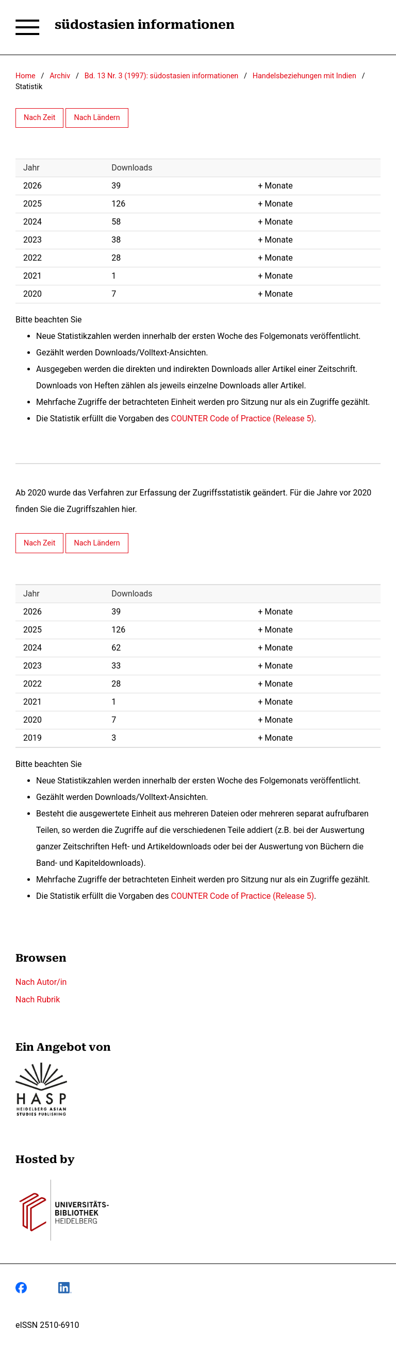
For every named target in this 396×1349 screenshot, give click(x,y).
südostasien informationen (145, 25)
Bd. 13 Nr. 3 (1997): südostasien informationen (161, 76)
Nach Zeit (39, 117)
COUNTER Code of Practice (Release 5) (243, 418)
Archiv (60, 76)
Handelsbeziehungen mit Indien (304, 76)
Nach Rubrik (37, 999)
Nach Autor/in (41, 982)
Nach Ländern (97, 117)
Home (25, 76)
